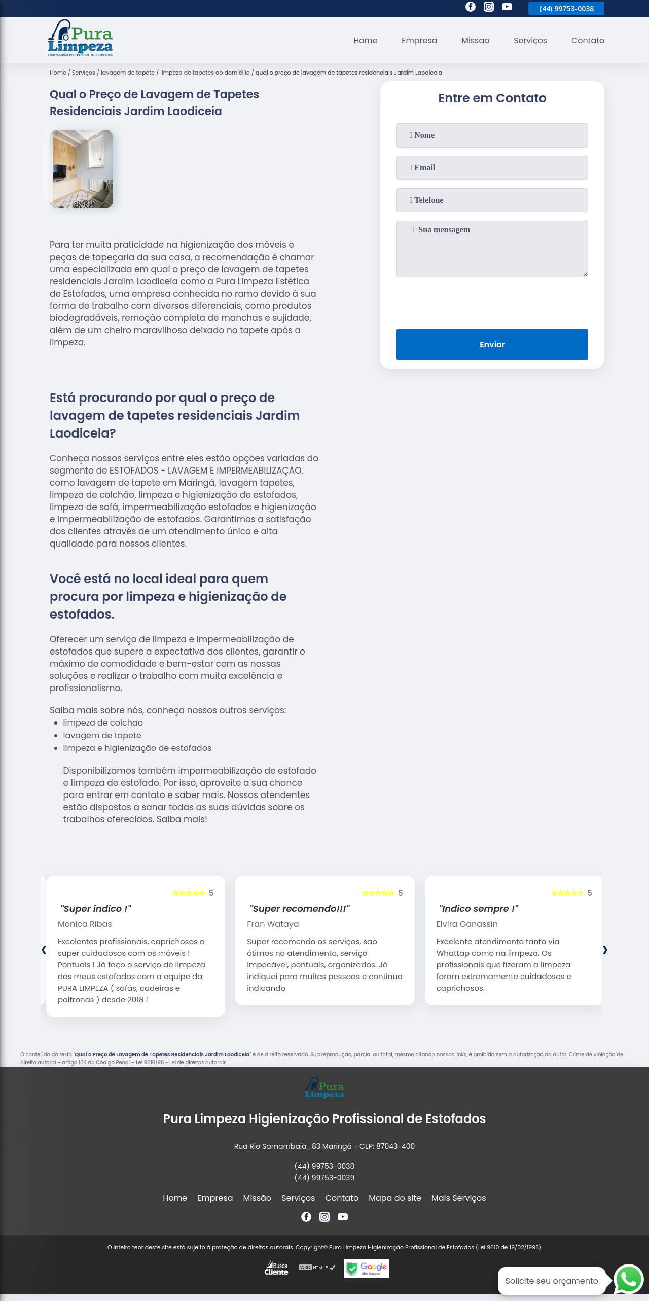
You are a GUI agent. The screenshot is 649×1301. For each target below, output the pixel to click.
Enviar (492, 344)
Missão (474, 40)
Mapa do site (395, 1198)
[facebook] (470, 8)
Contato (587, 40)
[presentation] (492, 300)
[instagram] (489, 8)
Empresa (419, 40)
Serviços (530, 40)
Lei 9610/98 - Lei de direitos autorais (181, 1062)
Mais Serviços (458, 1198)
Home (364, 40)
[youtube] (507, 8)
